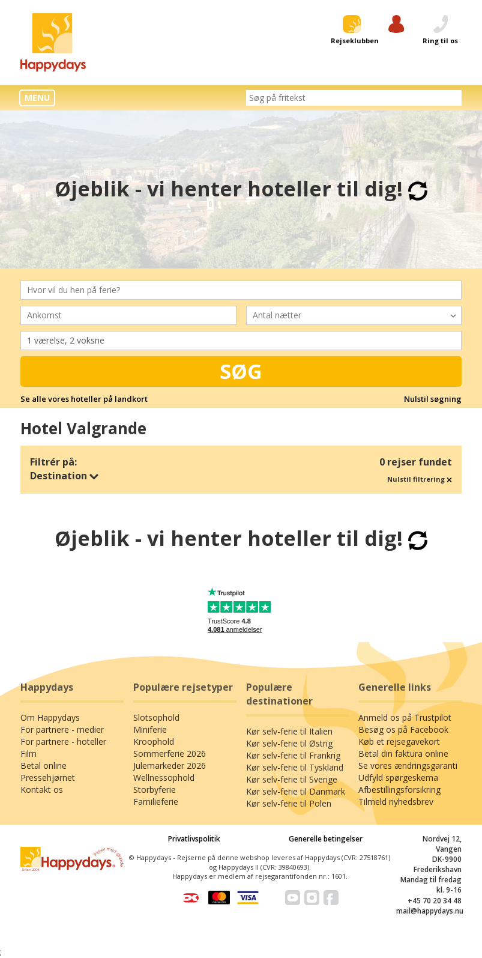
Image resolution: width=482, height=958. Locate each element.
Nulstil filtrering (419, 479)
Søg (241, 371)
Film (28, 753)
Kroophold (153, 741)
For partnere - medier (62, 729)
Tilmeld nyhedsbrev (395, 801)
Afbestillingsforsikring (399, 789)
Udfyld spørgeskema (398, 777)
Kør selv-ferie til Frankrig (293, 755)
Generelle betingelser (326, 839)
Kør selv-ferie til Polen (288, 803)
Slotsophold (156, 717)
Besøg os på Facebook (403, 729)
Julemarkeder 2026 (169, 765)
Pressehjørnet (47, 777)
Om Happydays (50, 717)
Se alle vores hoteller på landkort (84, 398)
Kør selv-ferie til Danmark (295, 791)
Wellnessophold (163, 777)
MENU (37, 97)
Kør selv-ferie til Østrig (289, 743)
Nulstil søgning (433, 398)
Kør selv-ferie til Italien (289, 731)
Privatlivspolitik (194, 839)
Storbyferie (154, 789)
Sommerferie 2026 (169, 753)
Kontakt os (41, 789)
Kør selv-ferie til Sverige (291, 779)
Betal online (43, 765)
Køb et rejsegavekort (399, 741)
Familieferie (155, 801)
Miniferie (150, 729)
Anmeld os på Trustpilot (404, 717)
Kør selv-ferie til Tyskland (294, 767)
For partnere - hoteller (63, 741)
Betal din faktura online (403, 753)
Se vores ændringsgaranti (407, 765)
